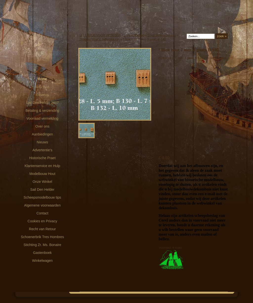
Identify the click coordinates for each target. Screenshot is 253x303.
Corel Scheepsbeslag (162, 35)
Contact (42, 213)
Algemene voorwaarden (42, 205)
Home (42, 79)
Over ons (42, 126)
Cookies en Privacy (42, 221)
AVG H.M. (42, 87)
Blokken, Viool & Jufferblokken (100, 39)
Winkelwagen (42, 261)
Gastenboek (42, 253)
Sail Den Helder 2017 (42, 103)
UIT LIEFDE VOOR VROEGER (100, 35)
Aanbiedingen (42, 134)
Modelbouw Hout (42, 174)
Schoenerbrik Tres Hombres (42, 237)
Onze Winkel (42, 182)
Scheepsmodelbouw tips (42, 197)
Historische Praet (42, 158)
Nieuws (42, 142)
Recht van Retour (42, 229)
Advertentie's (42, 150)
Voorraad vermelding (42, 118)
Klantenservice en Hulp (42, 166)
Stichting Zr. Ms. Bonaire (42, 245)
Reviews (42, 95)
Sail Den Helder (42, 189)
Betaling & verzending (42, 111)
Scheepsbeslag (134, 35)
